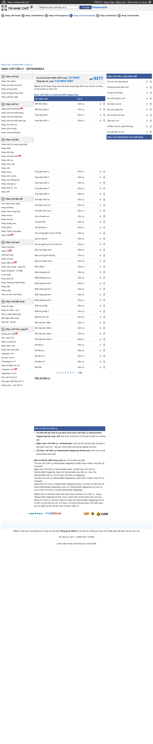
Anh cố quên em (42, 216)
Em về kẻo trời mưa (116, 115)
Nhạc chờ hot (12, 104)
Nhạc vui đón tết (9, 342)
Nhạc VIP (6, 192)
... (76, 373)
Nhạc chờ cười (8, 164)
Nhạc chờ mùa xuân (10, 350)
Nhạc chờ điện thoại (15, 301)
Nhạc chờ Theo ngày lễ (16, 329)
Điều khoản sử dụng (137, 2)
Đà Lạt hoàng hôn (115, 109)
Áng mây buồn (41, 115)
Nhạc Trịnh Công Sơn (11, 211)
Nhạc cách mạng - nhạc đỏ (13, 267)
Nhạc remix (7, 172)
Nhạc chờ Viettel (13, 15)
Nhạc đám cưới (8, 346)
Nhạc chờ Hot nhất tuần (12, 117)
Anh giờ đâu (40, 222)
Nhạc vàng (6, 290)
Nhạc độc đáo (8, 152)
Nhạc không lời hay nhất (12, 93)
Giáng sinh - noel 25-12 (12, 385)
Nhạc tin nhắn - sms (10, 310)
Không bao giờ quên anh (118, 87)
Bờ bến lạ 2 (40, 356)
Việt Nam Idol (7, 255)
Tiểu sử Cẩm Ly (42, 378)
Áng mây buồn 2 (42, 171)
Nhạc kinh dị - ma (9, 188)
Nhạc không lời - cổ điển (12, 271)
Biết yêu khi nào (42, 317)
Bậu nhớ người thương (45, 255)
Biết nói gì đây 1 (42, 311)
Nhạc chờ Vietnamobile (84, 15)
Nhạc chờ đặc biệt (14, 199)
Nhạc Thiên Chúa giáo (11, 231)
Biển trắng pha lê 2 (43, 283)
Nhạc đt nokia (7, 306)
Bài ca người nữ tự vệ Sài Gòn (48, 244)
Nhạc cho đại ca (9, 184)
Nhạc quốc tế (7, 278)
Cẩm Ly (29, 64)
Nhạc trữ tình (7, 259)
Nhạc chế (6, 168)
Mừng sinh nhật (8, 334)
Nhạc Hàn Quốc (9, 81)
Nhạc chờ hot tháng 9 (11, 109)
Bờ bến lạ (39, 345)
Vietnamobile (17, 64)
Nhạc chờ (6, 64)
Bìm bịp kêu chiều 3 (43, 339)
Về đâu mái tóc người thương (120, 126)
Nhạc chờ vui (7, 160)
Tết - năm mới (8, 338)
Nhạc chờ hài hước (10, 156)
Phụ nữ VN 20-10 (9, 377)
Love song (6, 275)
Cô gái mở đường (115, 93)
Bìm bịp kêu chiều (42, 322)
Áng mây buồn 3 (42, 194)
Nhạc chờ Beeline (108, 15)
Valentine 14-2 (8, 353)
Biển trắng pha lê (42, 272)
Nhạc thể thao (8, 207)
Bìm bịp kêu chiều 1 (43, 328)
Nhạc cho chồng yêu (11, 180)
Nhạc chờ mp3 (12, 242)
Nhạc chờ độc (12, 140)
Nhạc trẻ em (7, 215)
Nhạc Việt (6, 286)
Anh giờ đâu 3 (41, 227)
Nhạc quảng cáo (9, 223)
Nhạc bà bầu (7, 219)
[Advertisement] (129, 187)
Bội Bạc (38, 367)
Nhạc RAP (6, 148)
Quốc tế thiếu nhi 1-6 (11, 365)
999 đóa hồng (41, 104)
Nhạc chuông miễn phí (18, 2)
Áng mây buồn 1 (42, 120)
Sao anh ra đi (113, 121)
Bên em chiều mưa (43, 261)
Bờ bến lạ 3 (40, 361)
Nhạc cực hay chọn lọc (12, 85)
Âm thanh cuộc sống (11, 203)
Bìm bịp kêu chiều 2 (43, 333)
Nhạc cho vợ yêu (9, 176)
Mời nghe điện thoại (10, 318)
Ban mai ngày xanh (43, 250)
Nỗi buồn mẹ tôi (114, 104)
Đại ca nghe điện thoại (11, 314)
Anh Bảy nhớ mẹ (42, 199)
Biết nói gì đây (41, 305)
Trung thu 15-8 (8, 369)
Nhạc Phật (6, 235)
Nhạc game (7, 227)
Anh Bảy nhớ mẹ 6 (43, 211)
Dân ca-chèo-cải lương (12, 294)
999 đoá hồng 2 (42, 109)
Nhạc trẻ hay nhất (9, 89)
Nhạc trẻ (5, 251)
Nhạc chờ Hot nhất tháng (12, 113)
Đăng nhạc (121, 2)
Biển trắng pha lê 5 (43, 300)
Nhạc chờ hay (12, 76)
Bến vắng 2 (40, 266)
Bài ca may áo (41, 239)
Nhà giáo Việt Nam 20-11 (13, 381)
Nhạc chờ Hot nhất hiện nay (14, 121)
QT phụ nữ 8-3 (8, 357)
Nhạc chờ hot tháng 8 (11, 132)
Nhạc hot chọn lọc (9, 124)
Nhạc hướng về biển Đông (13, 282)
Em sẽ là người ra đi (116, 98)
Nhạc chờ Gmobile (130, 15)
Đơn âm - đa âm (9, 322)
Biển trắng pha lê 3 (43, 289)
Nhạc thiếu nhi (8, 263)
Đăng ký (98, 2)
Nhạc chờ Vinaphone (58, 15)
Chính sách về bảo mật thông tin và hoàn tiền (76, 543)
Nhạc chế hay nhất (10, 97)
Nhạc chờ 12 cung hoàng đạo (14, 144)
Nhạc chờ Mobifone (35, 15)
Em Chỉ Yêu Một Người (117, 81)
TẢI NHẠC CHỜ (18, 8)
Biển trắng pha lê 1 (43, 278)
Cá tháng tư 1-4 (8, 361)
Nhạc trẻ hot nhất (9, 128)
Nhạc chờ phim (8, 247)
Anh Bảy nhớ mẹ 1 (43, 205)
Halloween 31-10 (9, 373)
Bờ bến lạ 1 (40, 350)
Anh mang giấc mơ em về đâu (48, 233)
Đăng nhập (109, 2)
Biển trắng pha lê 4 (43, 294)
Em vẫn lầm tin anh (115, 132)
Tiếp (80, 373)
